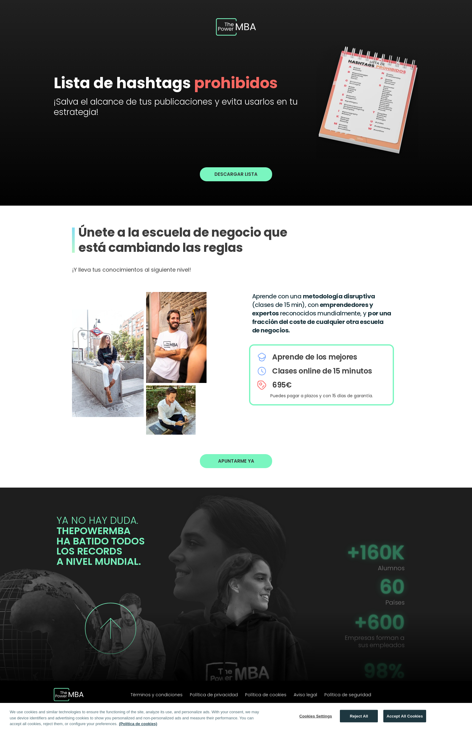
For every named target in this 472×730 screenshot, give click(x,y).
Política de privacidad (214, 695)
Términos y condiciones (157, 695)
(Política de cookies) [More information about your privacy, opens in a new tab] (138, 724)
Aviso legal (305, 695)
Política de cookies (265, 695)
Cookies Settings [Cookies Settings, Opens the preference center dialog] (315, 716)
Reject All (359, 716)
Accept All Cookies (405, 716)
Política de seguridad (347, 695)
